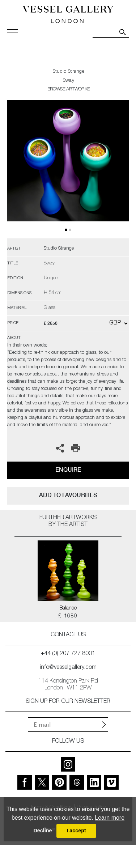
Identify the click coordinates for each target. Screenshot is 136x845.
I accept (76, 830)
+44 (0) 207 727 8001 (68, 654)
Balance (68, 608)
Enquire (68, 469)
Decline (42, 830)
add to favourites (68, 495)
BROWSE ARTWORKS (68, 89)
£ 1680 (67, 616)
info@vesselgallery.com (68, 668)
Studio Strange (68, 71)
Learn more (109, 818)
